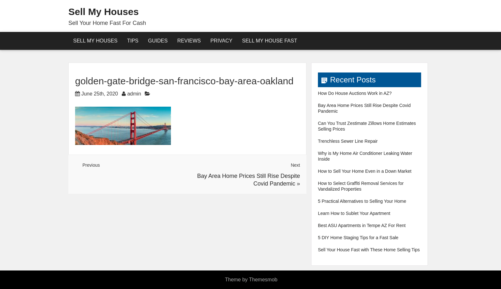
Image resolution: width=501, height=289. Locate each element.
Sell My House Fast (269, 40)
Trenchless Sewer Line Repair (348, 141)
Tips (133, 40)
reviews (189, 40)
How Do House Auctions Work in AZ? (355, 93)
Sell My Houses (103, 11)
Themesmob (263, 279)
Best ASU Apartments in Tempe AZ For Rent (361, 225)
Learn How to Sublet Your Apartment (354, 213)
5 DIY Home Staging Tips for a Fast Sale (358, 237)
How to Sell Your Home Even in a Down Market (365, 171)
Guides (157, 40)
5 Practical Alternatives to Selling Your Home (362, 201)
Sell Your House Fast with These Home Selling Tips (369, 249)
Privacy (221, 40)
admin (134, 93)
